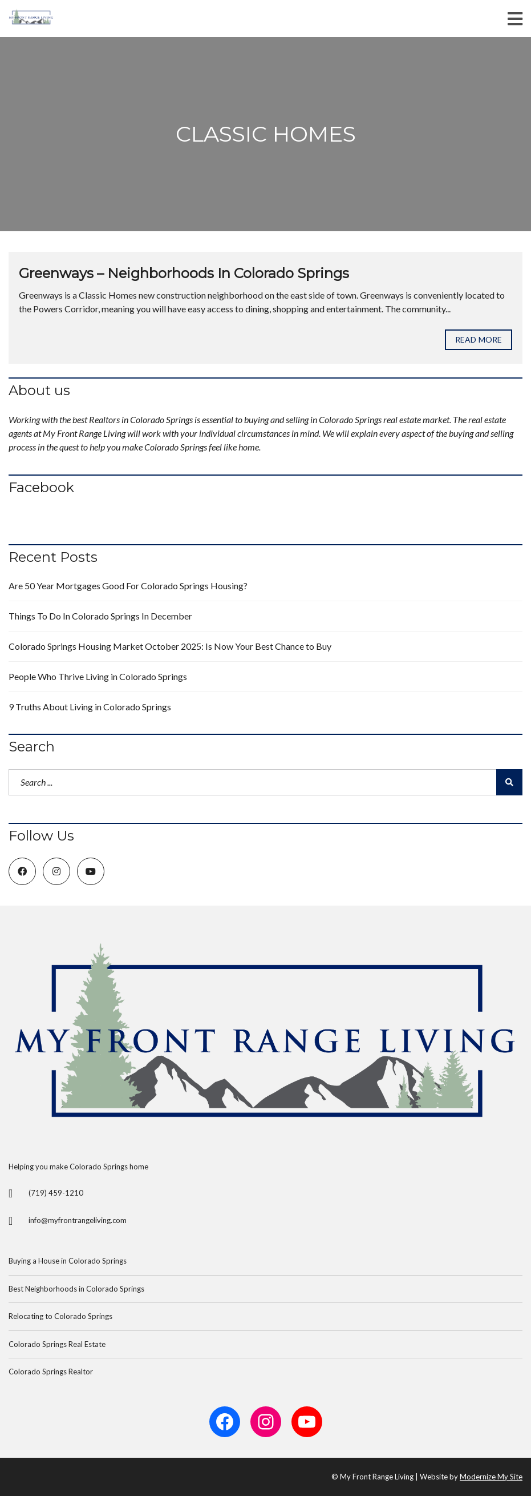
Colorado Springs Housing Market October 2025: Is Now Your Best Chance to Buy (170, 646)
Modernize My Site (491, 1476)
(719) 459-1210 (56, 1192)
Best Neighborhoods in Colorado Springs (76, 1288)
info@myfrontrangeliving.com (78, 1220)
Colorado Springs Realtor (51, 1371)
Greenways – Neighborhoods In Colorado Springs (184, 273)
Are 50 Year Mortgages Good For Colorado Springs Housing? (128, 585)
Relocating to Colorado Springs (60, 1316)
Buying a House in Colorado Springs (68, 1260)
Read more (478, 339)
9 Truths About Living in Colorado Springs (90, 706)
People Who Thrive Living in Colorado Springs (98, 676)
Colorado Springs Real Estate (57, 1344)
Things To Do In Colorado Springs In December (100, 615)
